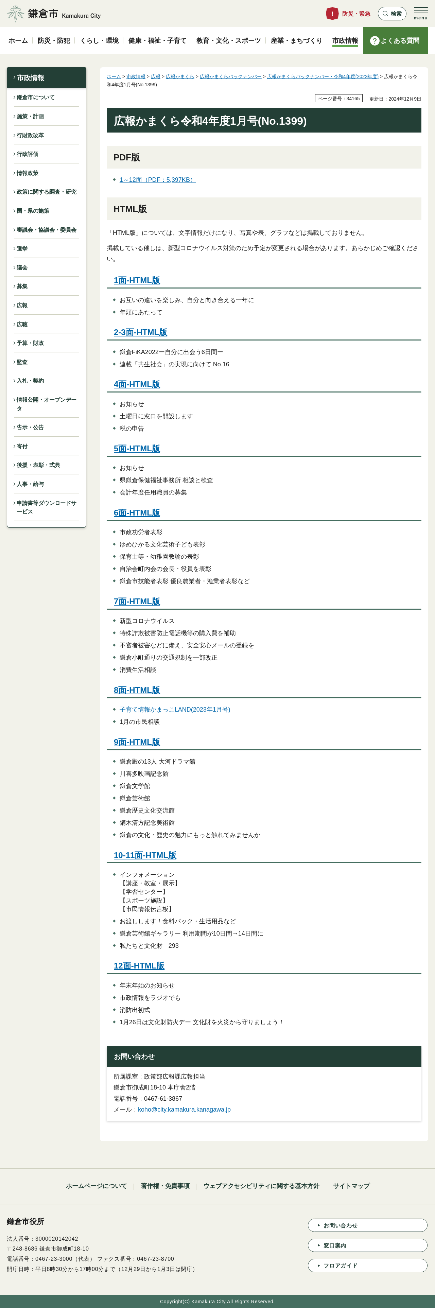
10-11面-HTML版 (145, 855)
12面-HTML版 (139, 965)
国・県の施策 (33, 211)
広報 (22, 305)
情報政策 (27, 173)
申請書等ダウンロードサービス (46, 507)
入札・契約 (30, 381)
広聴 (22, 324)
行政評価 (27, 154)
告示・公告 (30, 427)
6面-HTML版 (137, 512)
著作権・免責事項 (165, 1186)
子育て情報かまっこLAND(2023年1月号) (175, 709)
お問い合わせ (341, 1225)
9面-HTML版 (137, 742)
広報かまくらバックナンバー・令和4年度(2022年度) (323, 76)
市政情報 (30, 78)
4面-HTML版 (137, 384)
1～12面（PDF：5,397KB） (158, 179)
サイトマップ (351, 1186)
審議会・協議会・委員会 (46, 230)
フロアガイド (341, 1266)
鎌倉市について (36, 97)
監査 (22, 362)
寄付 (22, 446)
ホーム (114, 76)
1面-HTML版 (137, 280)
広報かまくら (180, 76)
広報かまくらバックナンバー (231, 76)
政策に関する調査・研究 (46, 192)
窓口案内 (335, 1246)
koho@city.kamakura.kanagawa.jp (184, 1109)
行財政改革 (30, 135)
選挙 (22, 248)
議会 (22, 268)
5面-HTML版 (137, 448)
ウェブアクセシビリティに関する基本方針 (261, 1186)
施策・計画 (30, 116)
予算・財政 (30, 343)
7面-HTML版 (137, 601)
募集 (22, 286)
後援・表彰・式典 (38, 465)
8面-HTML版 (137, 690)
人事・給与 (30, 484)
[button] (392, 13)
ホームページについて (96, 1186)
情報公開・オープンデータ (46, 404)
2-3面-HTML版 (140, 332)
